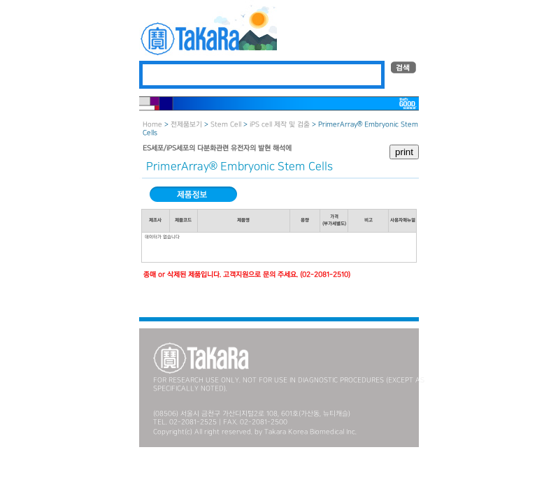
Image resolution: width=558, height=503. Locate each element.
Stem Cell (225, 125)
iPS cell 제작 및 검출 (280, 125)
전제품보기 (186, 125)
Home (152, 125)
